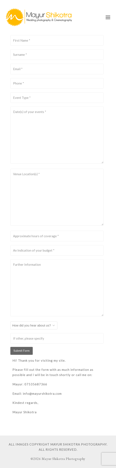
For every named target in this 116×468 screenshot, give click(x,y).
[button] (108, 17)
